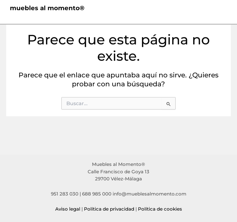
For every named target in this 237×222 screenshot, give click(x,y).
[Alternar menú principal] (220, 8)
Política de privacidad (109, 209)
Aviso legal (67, 209)
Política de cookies (160, 209)
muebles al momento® (47, 8)
